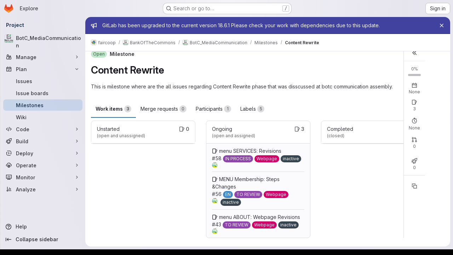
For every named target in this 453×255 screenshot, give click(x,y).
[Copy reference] (414, 186)
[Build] (42, 141)
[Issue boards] (42, 93)
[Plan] (42, 69)
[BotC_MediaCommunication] (42, 42)
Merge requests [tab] (164, 108)
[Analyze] (42, 189)
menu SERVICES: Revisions (250, 151)
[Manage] (42, 57)
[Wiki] (42, 117)
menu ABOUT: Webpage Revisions (259, 217)
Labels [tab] (252, 108)
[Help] (42, 226)
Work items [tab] (113, 108)
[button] (414, 52)
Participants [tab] (213, 108)
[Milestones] (42, 105)
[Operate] (42, 165)
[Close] (441, 25)
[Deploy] (42, 153)
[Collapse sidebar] (42, 239)
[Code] (42, 129)
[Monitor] (42, 177)
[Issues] (42, 81)
